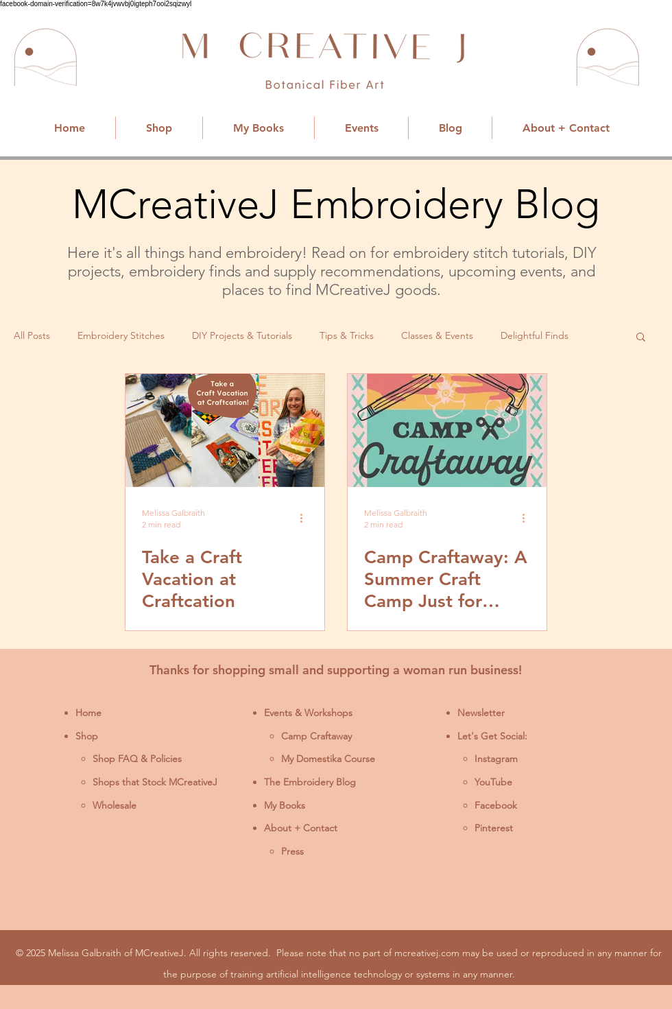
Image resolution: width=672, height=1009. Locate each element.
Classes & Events (437, 335)
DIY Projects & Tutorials (242, 335)
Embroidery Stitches (121, 335)
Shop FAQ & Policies (137, 758)
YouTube (493, 782)
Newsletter (481, 713)
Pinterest (494, 828)
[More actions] (306, 518)
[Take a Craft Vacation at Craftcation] (224, 430)
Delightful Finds (534, 335)
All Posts (32, 335)
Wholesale (114, 805)
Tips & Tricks (347, 335)
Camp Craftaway (316, 736)
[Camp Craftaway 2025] (447, 430)
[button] (640, 338)
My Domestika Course (328, 758)
